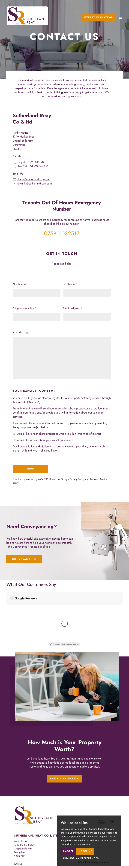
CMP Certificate (22, 847)
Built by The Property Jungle (28, 854)
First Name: (20, 284)
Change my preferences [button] (81, 858)
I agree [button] (68, 851)
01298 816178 (25, 803)
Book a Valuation (64, 712)
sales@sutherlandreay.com (31, 821)
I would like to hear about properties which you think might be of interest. (57, 434)
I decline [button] (85, 851)
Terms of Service (98, 479)
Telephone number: (24, 309)
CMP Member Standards (46, 847)
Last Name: (70, 284)
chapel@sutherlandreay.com (33, 179)
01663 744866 (26, 807)
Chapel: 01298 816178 (30, 162)
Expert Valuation (98, 17)
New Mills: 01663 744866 (32, 166)
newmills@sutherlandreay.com (34, 183)
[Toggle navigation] (120, 17)
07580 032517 (61, 233)
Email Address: (72, 309)
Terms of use (20, 845)
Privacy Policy (77, 479)
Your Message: (21, 332)
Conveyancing (24, 559)
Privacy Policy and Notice (33, 446)
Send (30, 468)
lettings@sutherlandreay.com (33, 824)
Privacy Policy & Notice (41, 845)
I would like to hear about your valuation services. (43, 440)
